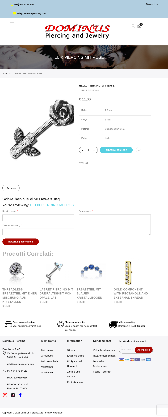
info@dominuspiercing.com (29, 13)
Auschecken (47, 372)
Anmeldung (47, 355)
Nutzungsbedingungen (104, 355)
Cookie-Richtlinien (102, 371)
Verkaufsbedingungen (104, 350)
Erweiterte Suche (75, 355)
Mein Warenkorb (49, 361)
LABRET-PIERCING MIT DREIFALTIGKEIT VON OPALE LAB (56, 293)
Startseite (6, 73)
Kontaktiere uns (75, 382)
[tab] (11, 188)
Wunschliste (47, 367)
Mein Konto (47, 350)
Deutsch (152, 4)
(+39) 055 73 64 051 (22, 4)
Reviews (11, 188)
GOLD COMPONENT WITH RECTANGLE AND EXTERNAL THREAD (131, 293)
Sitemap (71, 350)
